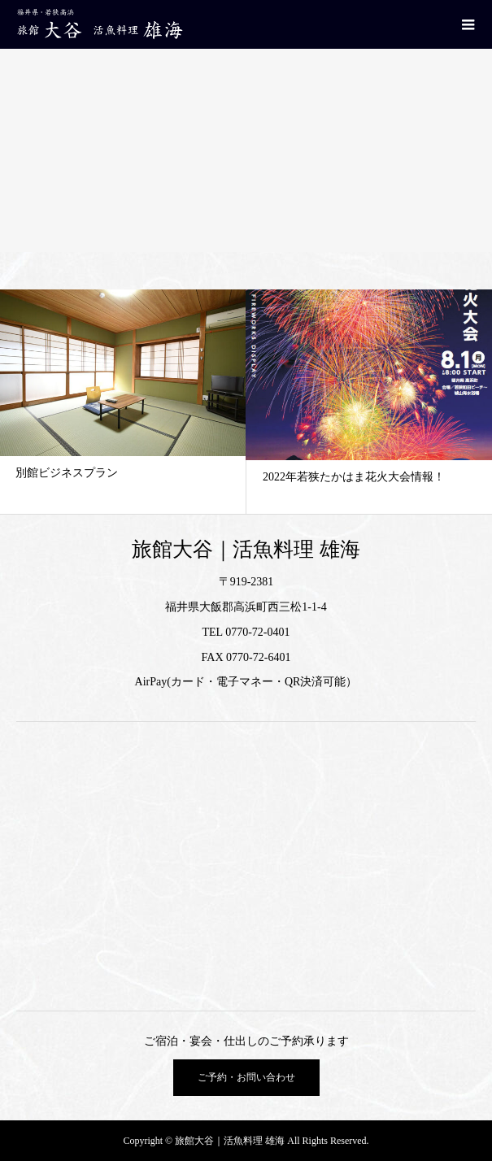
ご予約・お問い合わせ (246, 1077)
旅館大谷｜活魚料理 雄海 (245, 549)
